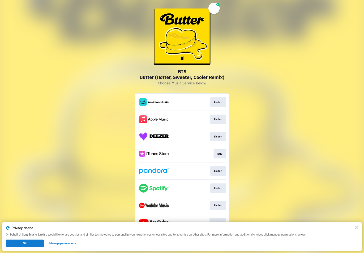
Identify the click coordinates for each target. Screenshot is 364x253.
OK (25, 243)
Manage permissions (62, 243)
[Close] (356, 227)
